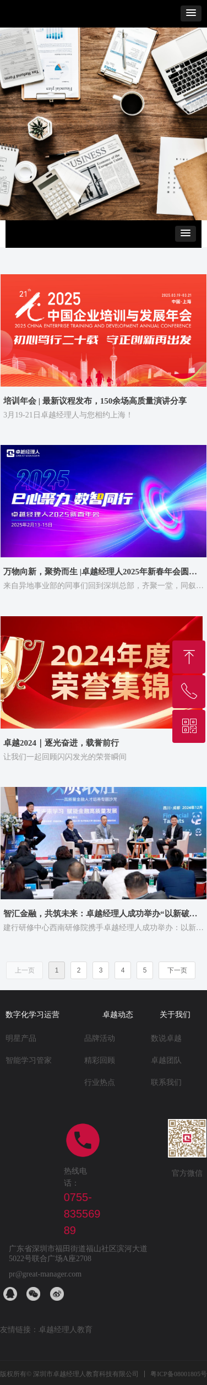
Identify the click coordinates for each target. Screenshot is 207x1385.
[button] (191, 13)
